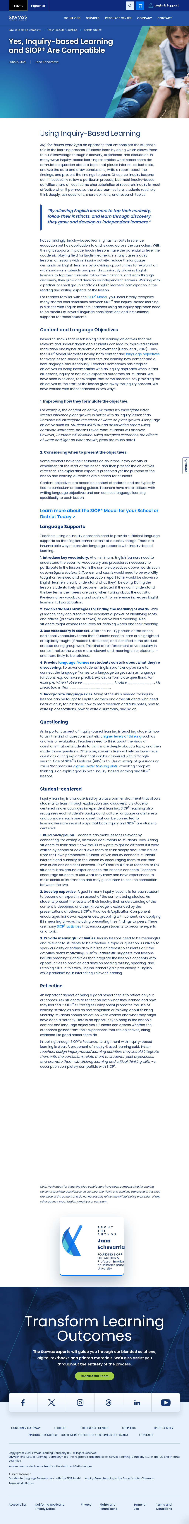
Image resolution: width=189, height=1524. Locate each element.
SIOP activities (69, 926)
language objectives (143, 354)
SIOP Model (97, 297)
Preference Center (95, 1428)
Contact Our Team (95, 1376)
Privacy (86, 1505)
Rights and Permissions (108, 1507)
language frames (73, 662)
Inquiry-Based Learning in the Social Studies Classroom (120, 1478)
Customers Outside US (77, 1435)
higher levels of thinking (122, 736)
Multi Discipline (93, 29)
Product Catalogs (43, 1435)
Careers (60, 1428)
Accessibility (18, 1505)
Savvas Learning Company (25, 30)
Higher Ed (38, 6)
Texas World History (21, 1483)
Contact (164, 18)
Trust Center (163, 1428)
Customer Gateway (26, 1428)
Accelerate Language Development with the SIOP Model (45, 1478)
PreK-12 (18, 6)
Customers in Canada (111, 1435)
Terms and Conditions (164, 1507)
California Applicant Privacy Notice (49, 1507)
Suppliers (129, 1428)
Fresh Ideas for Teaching (62, 30)
